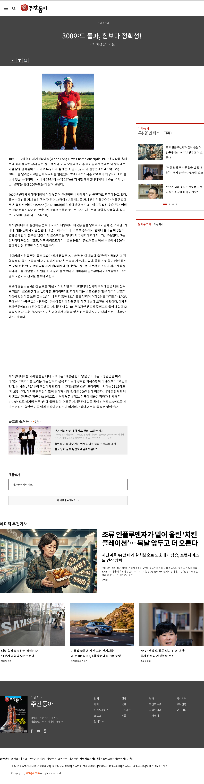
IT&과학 (126, 710)
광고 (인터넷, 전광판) (33, 758)
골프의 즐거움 (18, 421)
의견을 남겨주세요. (23, 484)
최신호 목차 (155, 704)
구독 (36, 421)
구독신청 (181, 704)
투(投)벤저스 (149, 133)
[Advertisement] (59, 346)
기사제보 (181, 698)
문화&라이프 (101, 710)
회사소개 (16, 758)
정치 (96, 698)
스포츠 (97, 715)
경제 (123, 698)
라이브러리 (155, 710)
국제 (123, 704)
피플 (123, 715)
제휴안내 (51, 758)
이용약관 (73, 758)
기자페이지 (155, 715)
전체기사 (99, 721)
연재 (151, 698)
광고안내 (181, 710)
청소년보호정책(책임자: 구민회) (117, 758)
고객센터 (62, 758)
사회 (96, 704)
